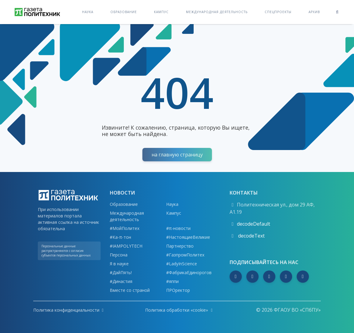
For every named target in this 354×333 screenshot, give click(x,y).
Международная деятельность (217, 11)
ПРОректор (178, 290)
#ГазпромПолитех (185, 255)
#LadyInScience (181, 264)
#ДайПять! (121, 272)
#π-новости (178, 228)
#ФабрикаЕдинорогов (189, 272)
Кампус (161, 11)
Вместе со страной (130, 290)
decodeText (251, 235)
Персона (118, 255)
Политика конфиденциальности (68, 310)
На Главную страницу (177, 154)
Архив (314, 11)
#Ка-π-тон (120, 237)
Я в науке (119, 264)
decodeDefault (253, 223)
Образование (123, 11)
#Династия (121, 281)
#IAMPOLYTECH (126, 246)
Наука (87, 11)
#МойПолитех (124, 228)
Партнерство (180, 246)
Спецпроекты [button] (278, 11)
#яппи (172, 281)
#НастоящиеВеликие (188, 237)
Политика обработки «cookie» (180, 310)
